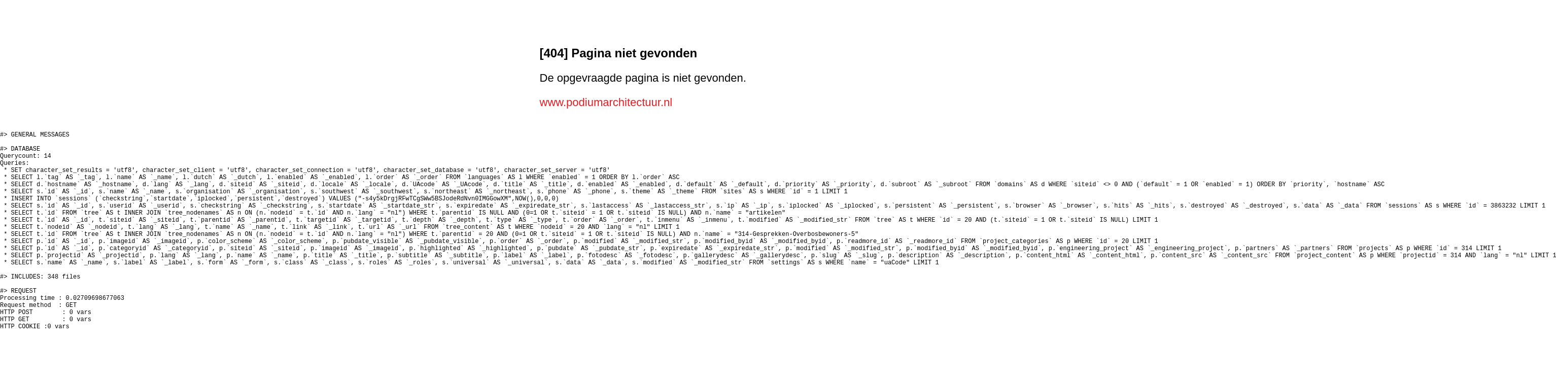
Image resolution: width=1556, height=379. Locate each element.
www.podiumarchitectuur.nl (606, 102)
